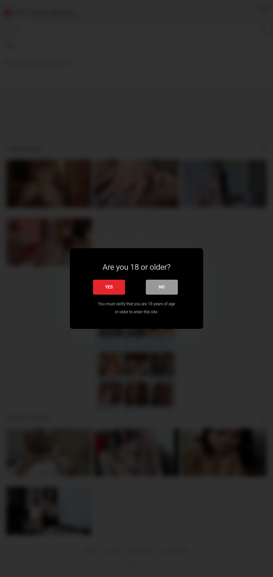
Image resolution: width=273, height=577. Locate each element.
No (162, 287)
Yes (109, 287)
